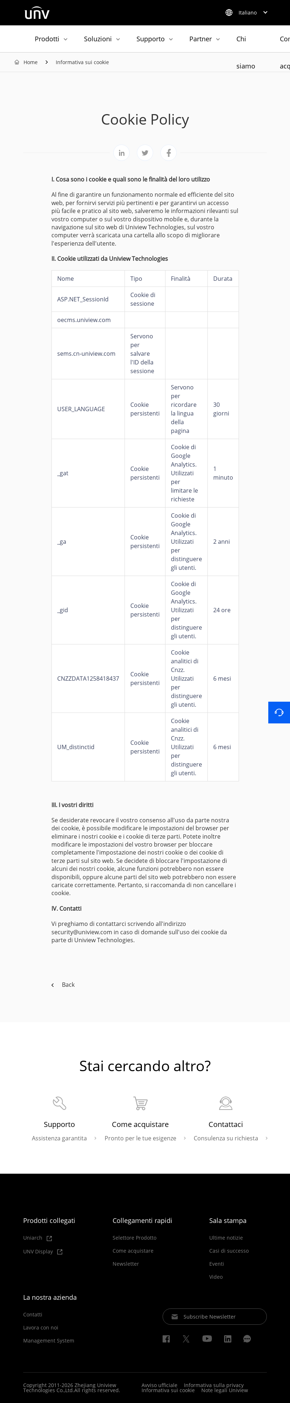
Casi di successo (229, 1250)
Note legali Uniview (224, 1390)
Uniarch (37, 1238)
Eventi (216, 1263)
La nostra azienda (50, 1297)
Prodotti (47, 38)
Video (216, 1276)
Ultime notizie (226, 1237)
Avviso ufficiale (159, 1385)
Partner (200, 38)
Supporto (150, 38)
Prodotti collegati (49, 1220)
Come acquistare (133, 1250)
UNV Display (42, 1251)
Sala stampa (228, 1220)
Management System (48, 1340)
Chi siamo (245, 43)
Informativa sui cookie (82, 62)
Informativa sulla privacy (214, 1385)
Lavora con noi (40, 1327)
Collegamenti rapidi (142, 1220)
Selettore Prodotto (134, 1237)
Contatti (32, 1314)
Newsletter (126, 1263)
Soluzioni (98, 38)
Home (31, 62)
